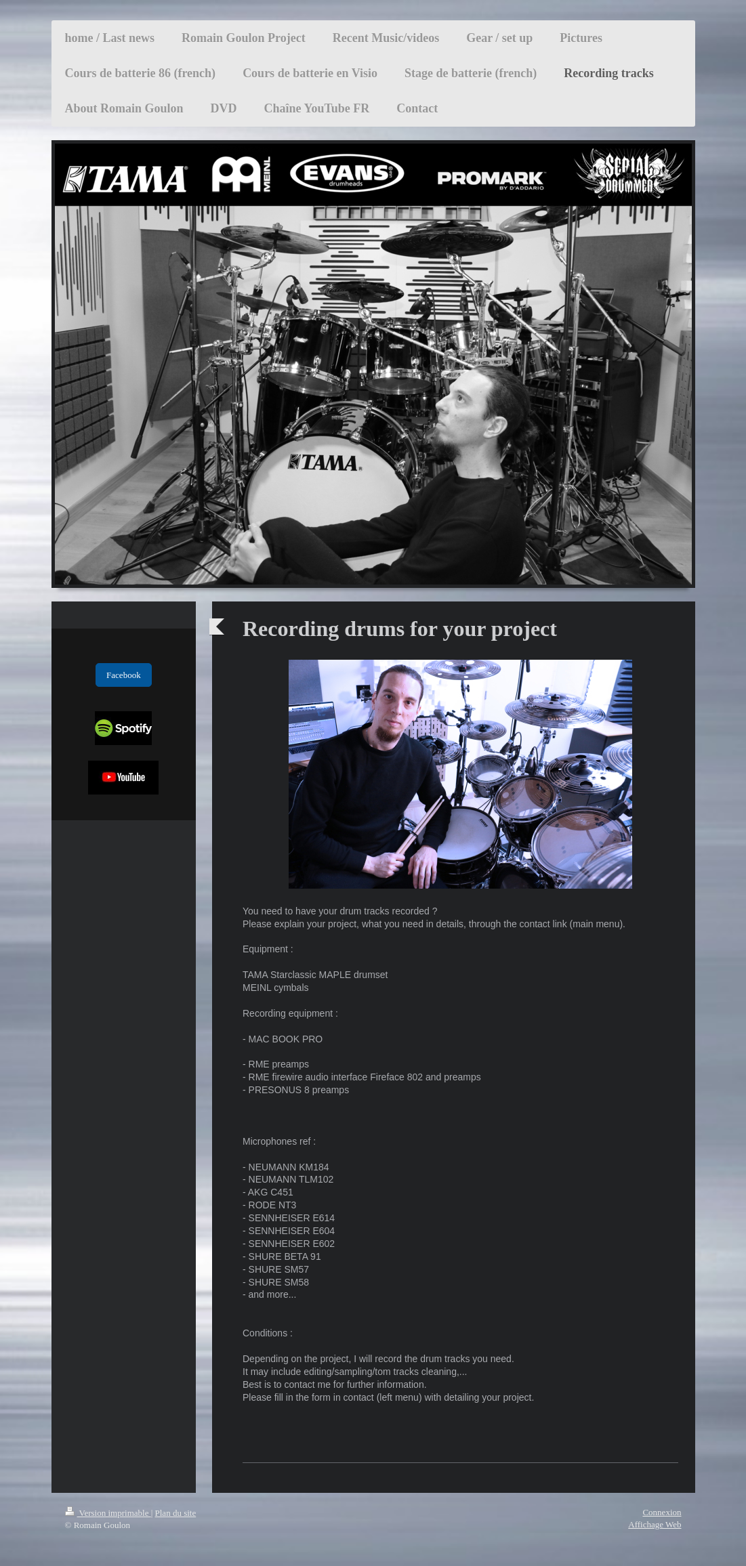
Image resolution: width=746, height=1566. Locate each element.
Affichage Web (654, 1524)
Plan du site (175, 1513)
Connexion (661, 1512)
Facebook (123, 675)
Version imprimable (108, 1513)
